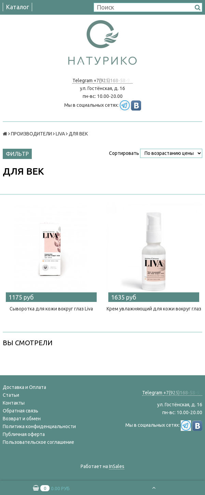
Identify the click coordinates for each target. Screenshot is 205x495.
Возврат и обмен (22, 418)
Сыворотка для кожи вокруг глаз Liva (51, 308)
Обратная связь (20, 410)
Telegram (83, 80)
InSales (116, 466)
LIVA (60, 133)
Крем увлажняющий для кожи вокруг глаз (154, 308)
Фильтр (17, 154)
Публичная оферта (24, 434)
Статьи (11, 395)
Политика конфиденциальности (39, 426)
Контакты (14, 403)
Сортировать (124, 153)
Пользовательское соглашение (38, 442)
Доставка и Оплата (24, 387)
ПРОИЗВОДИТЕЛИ (31, 133)
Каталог (17, 6)
